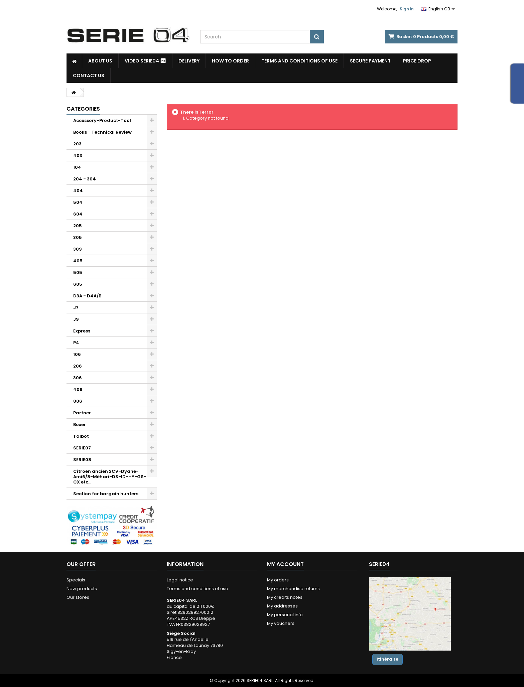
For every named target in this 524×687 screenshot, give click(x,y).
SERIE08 (82, 459)
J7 (76, 307)
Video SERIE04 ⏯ (145, 60)
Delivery (189, 60)
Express (81, 331)
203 (77, 144)
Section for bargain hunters (105, 494)
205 (77, 226)
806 (77, 401)
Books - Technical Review (102, 132)
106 (77, 354)
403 (77, 155)
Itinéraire (387, 659)
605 (77, 284)
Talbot (81, 436)
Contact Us (88, 75)
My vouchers (280, 623)
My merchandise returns (293, 588)
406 (78, 389)
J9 (76, 319)
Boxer (79, 424)
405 (78, 261)
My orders (278, 580)
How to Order (230, 60)
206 (77, 366)
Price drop (417, 60)
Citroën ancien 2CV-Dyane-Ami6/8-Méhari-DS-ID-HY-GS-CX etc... (109, 476)
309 (77, 249)
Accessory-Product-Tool (102, 120)
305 (77, 237)
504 (78, 202)
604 (78, 214)
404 (78, 190)
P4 (76, 342)
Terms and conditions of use (299, 60)
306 (77, 378)
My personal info (285, 614)
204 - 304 (84, 179)
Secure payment (370, 60)
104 (77, 167)
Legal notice (180, 580)
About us (100, 60)
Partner (82, 413)
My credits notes (284, 597)
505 (77, 272)
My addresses (282, 606)
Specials (76, 580)
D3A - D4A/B (87, 296)
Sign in (407, 9)
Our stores (78, 597)
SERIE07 (82, 448)
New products (82, 588)
